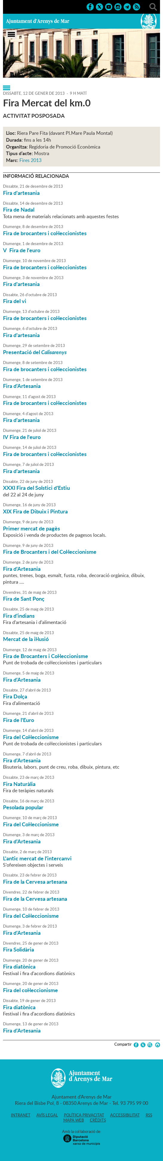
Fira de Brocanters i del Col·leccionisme (49, 552)
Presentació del (35, 352)
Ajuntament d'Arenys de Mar (37, 21)
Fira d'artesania (21, 193)
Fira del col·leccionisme (30, 990)
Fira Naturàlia (19, 784)
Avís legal (47, 1115)
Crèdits (98, 1120)
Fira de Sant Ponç (23, 598)
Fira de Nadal (18, 209)
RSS (149, 1115)
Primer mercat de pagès (31, 528)
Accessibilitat (125, 1115)
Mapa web (73, 1120)
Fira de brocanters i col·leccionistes (45, 233)
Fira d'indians (19, 615)
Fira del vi (14, 301)
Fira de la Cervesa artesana (35, 881)
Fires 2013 (30, 160)
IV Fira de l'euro (22, 437)
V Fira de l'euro (21, 250)
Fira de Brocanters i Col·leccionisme (45, 656)
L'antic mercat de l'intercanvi (37, 858)
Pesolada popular (23, 807)
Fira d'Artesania (22, 386)
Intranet (20, 1115)
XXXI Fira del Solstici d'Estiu (36, 488)
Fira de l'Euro (18, 720)
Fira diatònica (19, 966)
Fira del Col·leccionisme (31, 737)
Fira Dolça (15, 696)
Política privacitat (84, 1115)
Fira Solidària (18, 949)
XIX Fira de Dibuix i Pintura (35, 511)
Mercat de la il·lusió (26, 639)
